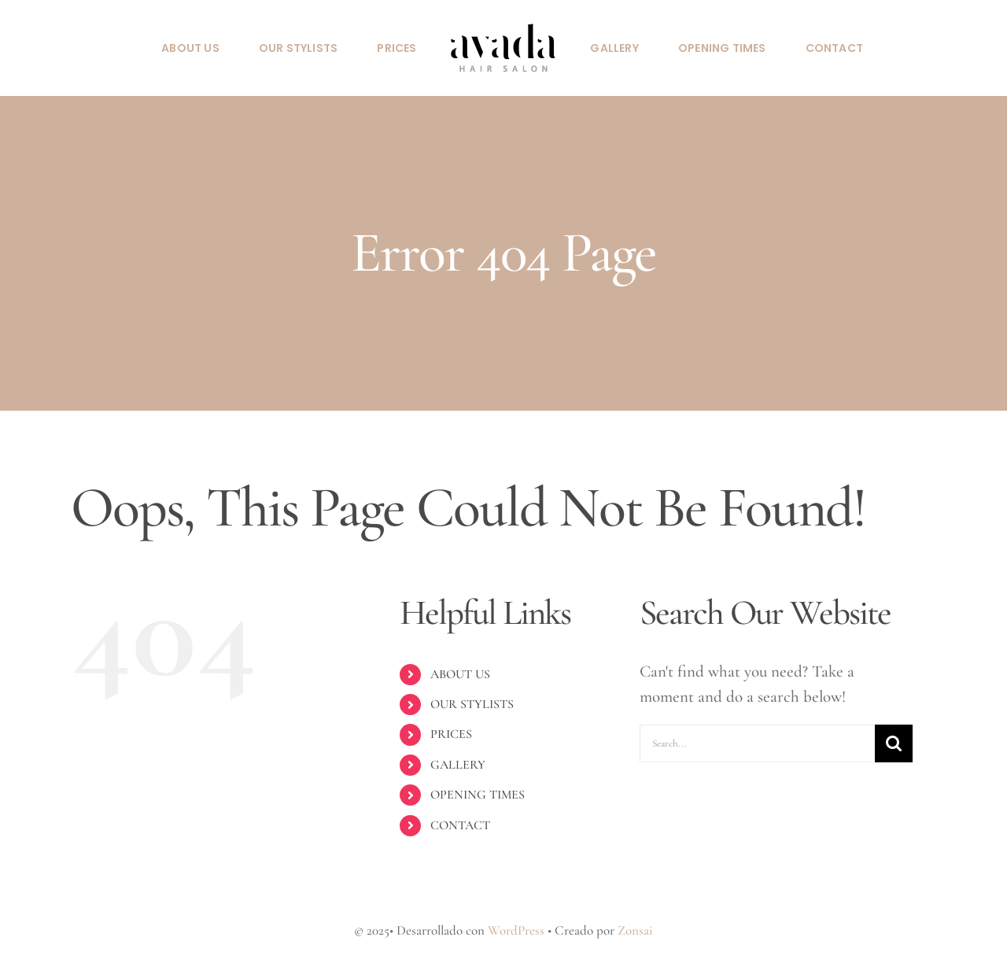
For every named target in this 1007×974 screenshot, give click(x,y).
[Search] (894, 743)
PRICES (451, 734)
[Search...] (757, 743)
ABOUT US (460, 674)
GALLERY (457, 765)
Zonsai (635, 930)
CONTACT (460, 825)
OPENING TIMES (477, 794)
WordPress (516, 930)
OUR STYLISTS (472, 704)
